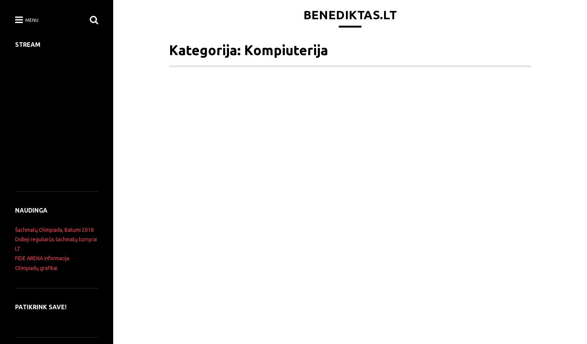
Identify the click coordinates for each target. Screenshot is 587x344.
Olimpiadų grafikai (36, 268)
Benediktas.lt (350, 15)
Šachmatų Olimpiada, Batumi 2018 (54, 230)
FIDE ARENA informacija (42, 258)
